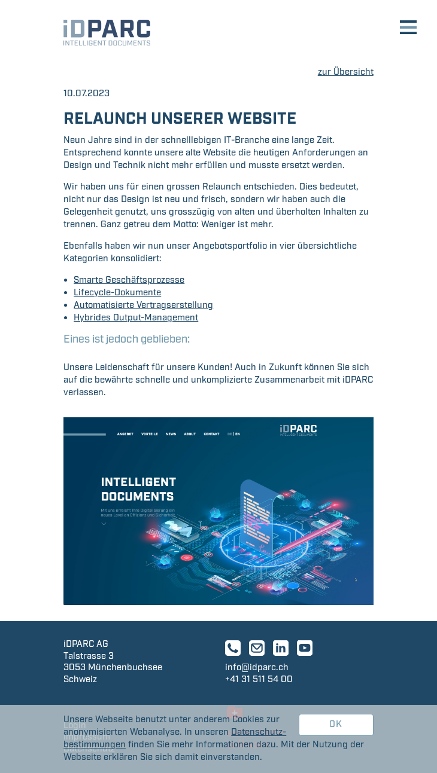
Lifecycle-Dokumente (117, 293)
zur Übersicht (346, 72)
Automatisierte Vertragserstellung (143, 305)
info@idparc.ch (257, 668)
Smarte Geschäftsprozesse (129, 280)
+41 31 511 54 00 (259, 680)
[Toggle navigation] (408, 28)
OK (335, 725)
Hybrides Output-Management (136, 318)
